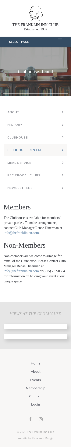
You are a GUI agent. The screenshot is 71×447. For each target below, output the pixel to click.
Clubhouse (17, 137)
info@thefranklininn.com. (22, 233)
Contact (35, 396)
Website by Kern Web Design (35, 438)
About (13, 112)
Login (35, 404)
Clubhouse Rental (24, 150)
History (14, 125)
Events (35, 380)
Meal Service (19, 163)
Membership (35, 388)
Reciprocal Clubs (24, 175)
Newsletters (20, 188)
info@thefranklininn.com (21, 271)
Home (35, 363)
